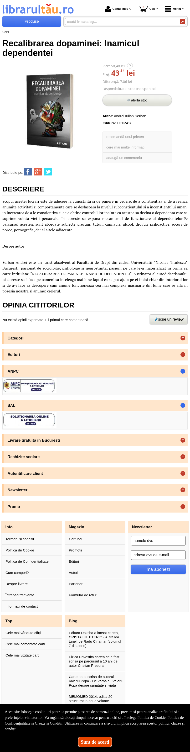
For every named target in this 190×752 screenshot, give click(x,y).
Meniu (173, 9)
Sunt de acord (95, 742)
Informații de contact (21, 606)
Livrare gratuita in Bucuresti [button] (34, 440)
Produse (32, 21)
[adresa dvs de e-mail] (158, 555)
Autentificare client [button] (25, 473)
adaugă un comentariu (124, 158)
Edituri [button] (14, 354)
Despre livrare (16, 584)
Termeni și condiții (19, 539)
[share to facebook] (28, 171)
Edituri (74, 561)
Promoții (75, 550)
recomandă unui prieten (125, 137)
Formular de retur (83, 595)
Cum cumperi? (17, 573)
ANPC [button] (13, 371)
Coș (147, 8)
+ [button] (182, 338)
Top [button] (8, 621)
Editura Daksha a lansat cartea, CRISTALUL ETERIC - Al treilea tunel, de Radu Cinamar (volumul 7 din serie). (95, 639)
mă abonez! (158, 569)
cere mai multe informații (125, 147)
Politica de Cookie (19, 550)
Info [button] (9, 527)
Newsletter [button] (17, 490)
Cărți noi (75, 539)
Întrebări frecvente (19, 595)
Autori (73, 573)
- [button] (182, 371)
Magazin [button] (76, 527)
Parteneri (76, 584)
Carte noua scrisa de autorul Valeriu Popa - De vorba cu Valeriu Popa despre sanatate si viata (96, 681)
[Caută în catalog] (182, 21)
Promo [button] (14, 506)
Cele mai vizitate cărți (22, 655)
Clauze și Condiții (48, 723)
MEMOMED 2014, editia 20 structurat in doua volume (91, 698)
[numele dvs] (158, 540)
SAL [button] (11, 405)
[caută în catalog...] (120, 22)
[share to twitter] (48, 171)
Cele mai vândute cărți (23, 633)
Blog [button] (73, 621)
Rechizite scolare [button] (24, 457)
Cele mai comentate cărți (25, 644)
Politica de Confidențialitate (27, 561)
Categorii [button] (16, 338)
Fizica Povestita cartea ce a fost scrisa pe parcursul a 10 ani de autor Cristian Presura (94, 661)
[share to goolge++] (38, 171)
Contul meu (116, 9)
